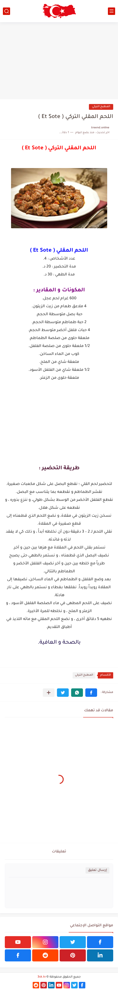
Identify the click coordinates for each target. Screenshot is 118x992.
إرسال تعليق (97, 870)
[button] (91, 692)
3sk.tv (41, 977)
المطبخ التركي (101, 106)
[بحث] (6, 11)
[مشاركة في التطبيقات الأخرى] (49, 692)
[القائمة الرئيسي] (111, 11)
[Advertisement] (59, 60)
